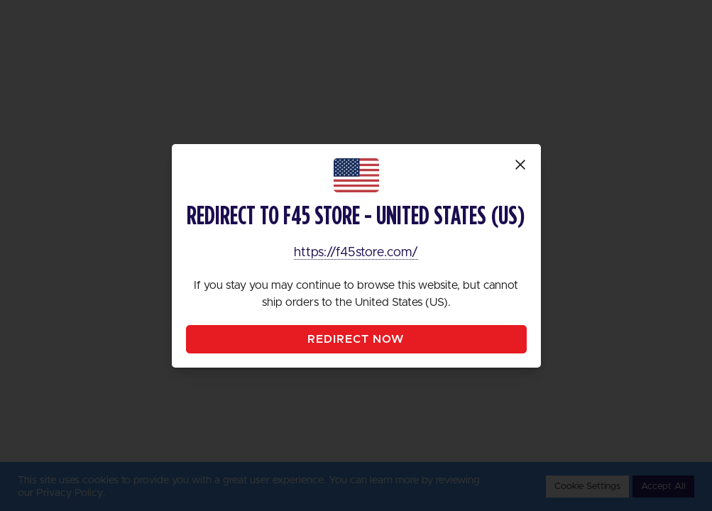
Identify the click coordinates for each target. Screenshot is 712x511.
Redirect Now (356, 339)
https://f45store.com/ (356, 252)
